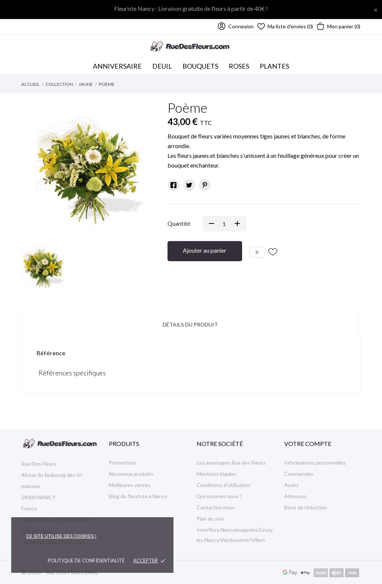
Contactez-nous (216, 507)
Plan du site (210, 518)
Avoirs (291, 485)
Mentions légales (217, 474)
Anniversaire (117, 66)
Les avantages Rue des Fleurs (231, 462)
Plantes (274, 66)
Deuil (162, 66)
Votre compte (307, 443)
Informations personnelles (315, 462)
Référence (51, 352)
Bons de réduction (305, 507)
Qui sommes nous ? (219, 496)
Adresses (295, 496)
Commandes (298, 474)
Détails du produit (190, 324)
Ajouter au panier (204, 250)
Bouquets (202, 64)
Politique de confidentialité (86, 560)
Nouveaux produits (131, 474)
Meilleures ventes (130, 485)
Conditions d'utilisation (224, 485)
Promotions (122, 462)
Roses (239, 66)
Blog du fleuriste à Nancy (138, 496)
